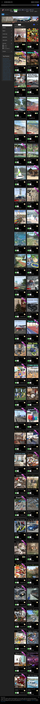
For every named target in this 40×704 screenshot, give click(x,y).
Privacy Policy (3, 701)
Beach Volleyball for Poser (32, 135)
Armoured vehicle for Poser (32, 312)
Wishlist (12, 11)
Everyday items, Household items (21, 378)
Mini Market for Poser (6, 61)
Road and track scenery (7, 79)
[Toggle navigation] (2, 2)
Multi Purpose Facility (31, 511)
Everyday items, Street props (20, 511)
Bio (16, 11)
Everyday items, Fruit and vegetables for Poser (10, 75)
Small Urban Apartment (19, 467)
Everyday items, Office (31, 445)
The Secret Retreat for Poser (33, 180)
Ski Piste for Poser (31, 224)
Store (3, 14)
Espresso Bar (17, 445)
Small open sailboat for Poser (20, 180)
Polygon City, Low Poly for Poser (20, 290)
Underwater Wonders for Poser (20, 246)
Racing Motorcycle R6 (31, 644)
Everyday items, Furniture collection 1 (21, 555)
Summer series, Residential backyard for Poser (23, 268)
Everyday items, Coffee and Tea (20, 622)
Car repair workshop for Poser (33, 290)
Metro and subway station (32, 600)
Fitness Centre (30, 378)
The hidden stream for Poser (32, 246)
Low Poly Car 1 (30, 533)
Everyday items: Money (7, 69)
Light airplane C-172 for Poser (20, 334)
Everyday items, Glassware (7, 64)
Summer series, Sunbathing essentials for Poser (11, 76)
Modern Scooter (18, 533)
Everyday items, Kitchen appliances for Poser (23, 356)
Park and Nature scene (31, 578)
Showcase (6, 14)
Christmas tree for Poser (19, 312)
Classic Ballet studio (6, 67)
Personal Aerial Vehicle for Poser (33, 356)
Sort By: (19, 26)
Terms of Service (23, 700)
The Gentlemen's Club (6, 78)
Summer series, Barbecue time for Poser (22, 88)
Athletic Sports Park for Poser (33, 111)
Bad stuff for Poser (6, 58)
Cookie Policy (33, 700)
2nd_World (17, 68)
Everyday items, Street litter (19, 600)
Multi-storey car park (31, 622)
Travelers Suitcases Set (7, 63)
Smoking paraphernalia (6, 66)
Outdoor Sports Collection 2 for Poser (21, 158)
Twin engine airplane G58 (32, 88)
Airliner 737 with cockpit (7, 70)
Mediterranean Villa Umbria (32, 489)
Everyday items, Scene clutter (33, 467)
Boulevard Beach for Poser (7, 60)
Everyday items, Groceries (19, 644)
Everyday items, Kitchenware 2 (20, 489)
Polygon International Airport (7, 72)
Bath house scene (31, 555)
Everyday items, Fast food (7, 73)
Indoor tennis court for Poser (32, 334)
